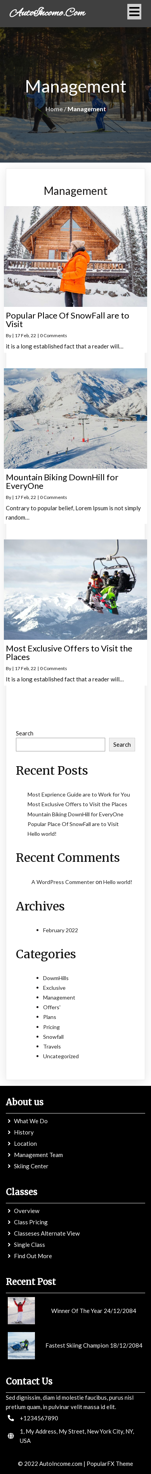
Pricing (51, 1027)
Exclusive (54, 987)
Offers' (52, 1007)
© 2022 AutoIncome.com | (52, 1463)
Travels (52, 1046)
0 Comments (53, 335)
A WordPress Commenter (62, 882)
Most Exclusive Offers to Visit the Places (77, 804)
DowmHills (56, 978)
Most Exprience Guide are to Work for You (79, 794)
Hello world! (42, 833)
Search (24, 733)
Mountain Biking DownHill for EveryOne (75, 814)
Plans (49, 1017)
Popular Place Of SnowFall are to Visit (73, 824)
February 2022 (60, 930)
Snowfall (53, 1036)
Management (59, 997)
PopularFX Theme (110, 1463)
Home (54, 108)
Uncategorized (61, 1056)
